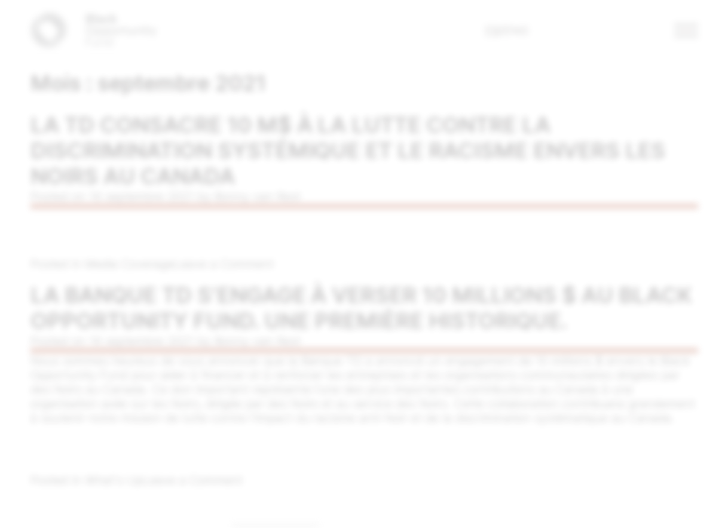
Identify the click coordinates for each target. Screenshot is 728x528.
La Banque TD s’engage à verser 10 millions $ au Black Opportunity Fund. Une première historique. (361, 308)
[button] (687, 30)
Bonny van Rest (256, 197)
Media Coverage (128, 264)
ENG (516, 30)
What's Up (113, 482)
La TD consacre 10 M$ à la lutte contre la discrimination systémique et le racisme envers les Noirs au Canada (347, 151)
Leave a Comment (223, 264)
